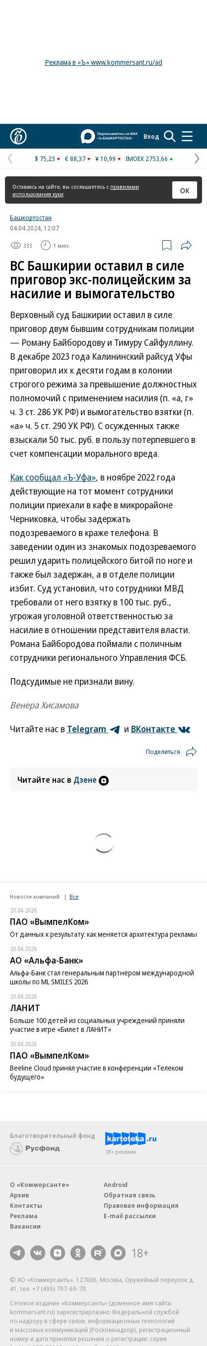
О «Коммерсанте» (39, 1184)
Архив (19, 1194)
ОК (185, 190)
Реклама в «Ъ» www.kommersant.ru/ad (103, 62)
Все (73, 896)
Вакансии (25, 1226)
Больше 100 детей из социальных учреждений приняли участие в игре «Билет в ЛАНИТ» (97, 1025)
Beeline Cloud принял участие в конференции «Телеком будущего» (96, 1072)
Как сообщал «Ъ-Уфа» (53, 477)
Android (116, 1184)
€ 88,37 (75, 158)
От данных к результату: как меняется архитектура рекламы (103, 934)
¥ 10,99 (105, 158)
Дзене (91, 779)
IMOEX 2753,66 (147, 158)
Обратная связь (129, 1194)
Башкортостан (31, 217)
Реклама (24, 1215)
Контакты (26, 1205)
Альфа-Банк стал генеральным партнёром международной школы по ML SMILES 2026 (102, 977)
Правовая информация (141, 1205)
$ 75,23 (45, 158)
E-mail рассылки (130, 1215)
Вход (151, 136)
